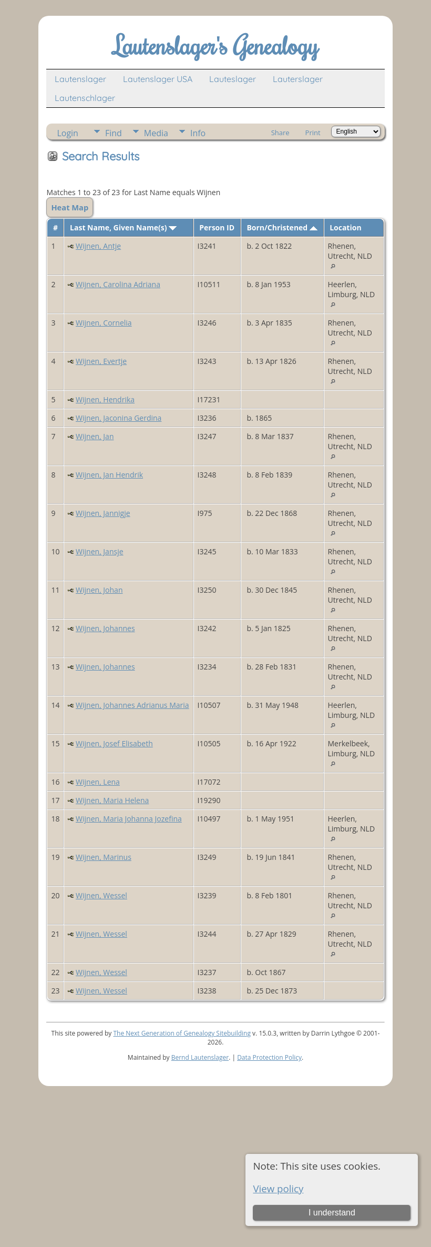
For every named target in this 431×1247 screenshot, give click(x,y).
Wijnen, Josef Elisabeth (114, 743)
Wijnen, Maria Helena (112, 800)
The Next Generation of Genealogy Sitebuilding (182, 1033)
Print (313, 132)
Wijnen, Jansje (99, 551)
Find (113, 133)
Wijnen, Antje (98, 246)
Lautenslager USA (157, 79)
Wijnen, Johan (99, 590)
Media (156, 133)
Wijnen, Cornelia (104, 323)
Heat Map (69, 207)
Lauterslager (298, 79)
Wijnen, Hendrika (105, 399)
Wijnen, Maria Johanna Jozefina (129, 819)
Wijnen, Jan (95, 436)
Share (280, 132)
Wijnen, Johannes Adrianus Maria (132, 705)
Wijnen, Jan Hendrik (109, 475)
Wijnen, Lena (98, 782)
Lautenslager (80, 79)
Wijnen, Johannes (105, 628)
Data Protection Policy (269, 1057)
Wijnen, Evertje (101, 361)
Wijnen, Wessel (101, 895)
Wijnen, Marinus (103, 857)
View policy (278, 1188)
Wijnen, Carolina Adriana (118, 284)
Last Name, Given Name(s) (123, 227)
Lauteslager (232, 79)
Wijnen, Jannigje (103, 513)
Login (67, 133)
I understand (332, 1212)
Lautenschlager (85, 98)
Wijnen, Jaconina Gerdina (118, 418)
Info (198, 133)
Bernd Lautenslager (200, 1057)
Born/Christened (282, 227)
